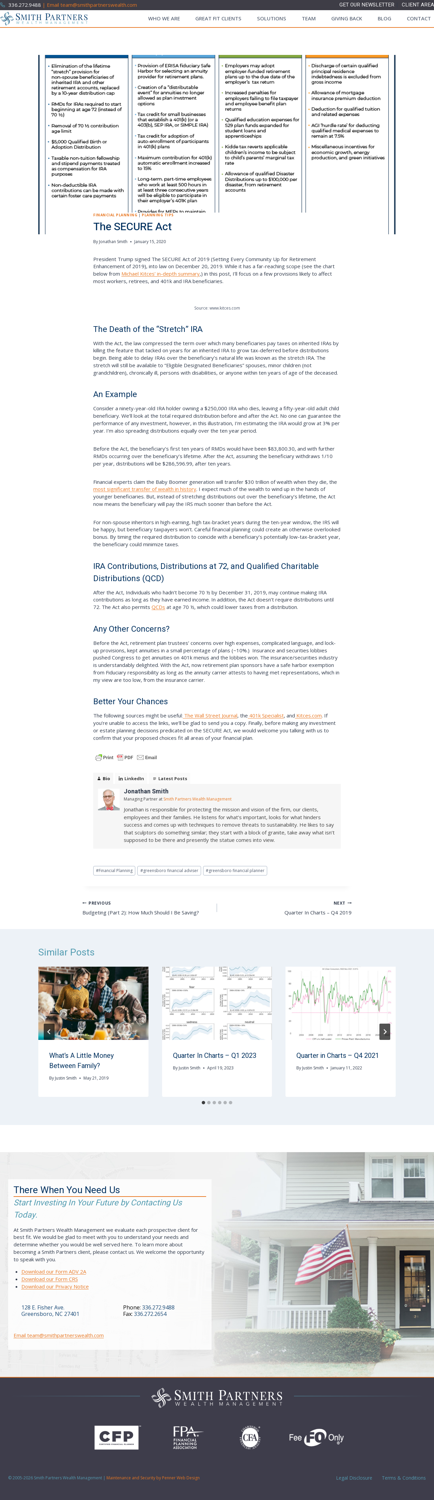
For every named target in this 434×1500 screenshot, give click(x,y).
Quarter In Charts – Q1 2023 (214, 1056)
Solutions (271, 18)
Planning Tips (158, 215)
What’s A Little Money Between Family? (81, 1061)
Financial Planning (115, 215)
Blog (384, 18)
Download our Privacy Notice (55, 1286)
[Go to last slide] (49, 1032)
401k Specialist (266, 715)
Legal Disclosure (353, 1478)
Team (309, 18)
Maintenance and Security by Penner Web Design (153, 1478)
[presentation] (93, 1003)
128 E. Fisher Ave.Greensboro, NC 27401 (50, 1311)
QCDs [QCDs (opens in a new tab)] (158, 607)
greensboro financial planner (235, 870)
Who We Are (164, 18)
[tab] (203, 1102)
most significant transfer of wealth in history (144, 489)
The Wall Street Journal (210, 715)
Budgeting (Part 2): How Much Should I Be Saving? (147, 907)
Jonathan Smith (113, 241)
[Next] (384, 1032)
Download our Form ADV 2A (53, 1271)
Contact (419, 18)
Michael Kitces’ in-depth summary (160, 273)
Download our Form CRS (49, 1279)
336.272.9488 (158, 1307)
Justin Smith (66, 1078)
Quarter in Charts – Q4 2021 (337, 1056)
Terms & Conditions (403, 1478)
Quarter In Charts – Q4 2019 (287, 907)
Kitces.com (308, 715)
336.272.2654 (150, 1314)
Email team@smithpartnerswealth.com (59, 1335)
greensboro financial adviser (169, 870)
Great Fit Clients (218, 18)
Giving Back (346, 18)
